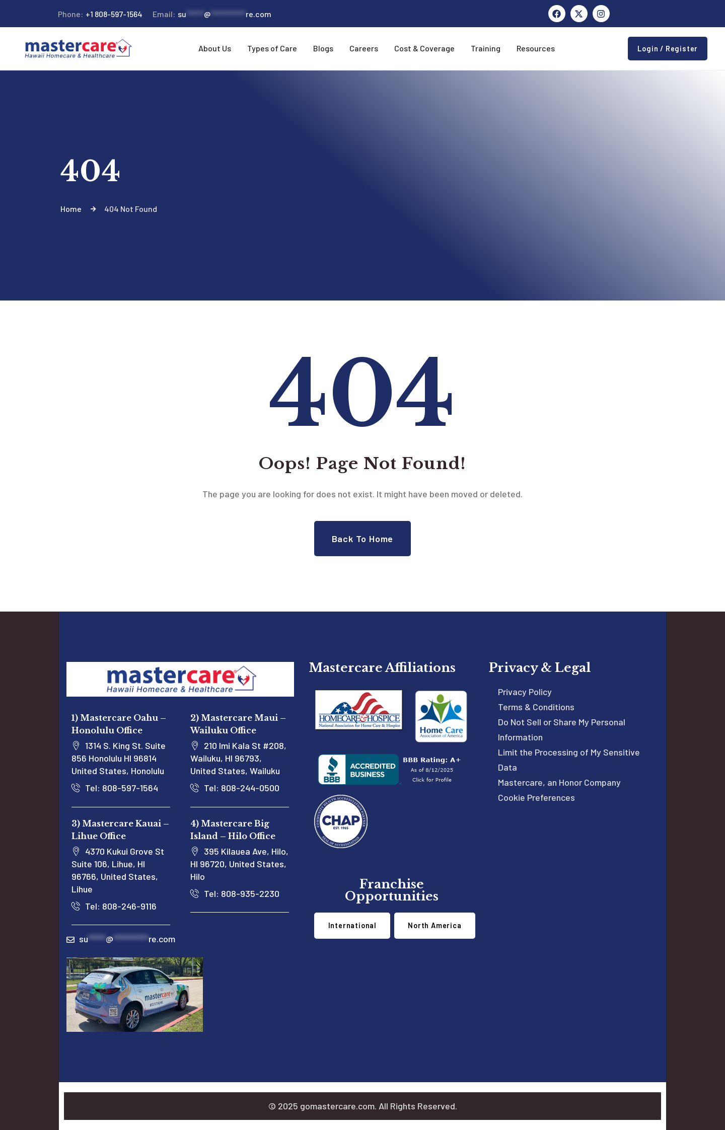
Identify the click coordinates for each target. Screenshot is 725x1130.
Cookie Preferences (536, 797)
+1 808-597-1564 (100, 14)
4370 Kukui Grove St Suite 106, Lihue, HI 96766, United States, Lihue (117, 870)
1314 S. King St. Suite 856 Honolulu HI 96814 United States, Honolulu (118, 758)
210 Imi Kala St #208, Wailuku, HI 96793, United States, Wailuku (238, 758)
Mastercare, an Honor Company (559, 782)
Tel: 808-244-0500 (234, 787)
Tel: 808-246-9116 (114, 906)
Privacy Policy (525, 691)
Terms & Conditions (536, 706)
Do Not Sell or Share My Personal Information (561, 729)
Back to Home (363, 538)
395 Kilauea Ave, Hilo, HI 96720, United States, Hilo (239, 864)
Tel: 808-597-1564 (114, 787)
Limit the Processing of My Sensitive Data (569, 759)
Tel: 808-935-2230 (234, 893)
